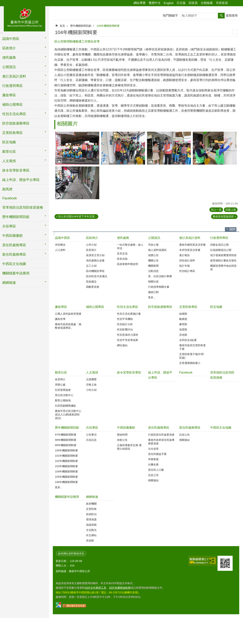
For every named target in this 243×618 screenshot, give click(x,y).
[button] (77, 148)
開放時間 (122, 434)
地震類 (183, 329)
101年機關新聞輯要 (66, 455)
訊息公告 (153, 475)
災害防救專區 (188, 306)
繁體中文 (155, 3)
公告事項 (91, 434)
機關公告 (153, 260)
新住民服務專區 (189, 427)
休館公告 (122, 439)
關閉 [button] (232, 229)
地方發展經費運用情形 (223, 255)
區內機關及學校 (95, 271)
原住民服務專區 (158, 427)
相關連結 (153, 480)
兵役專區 (92, 427)
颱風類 (183, 318)
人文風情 (92, 372)
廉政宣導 (60, 318)
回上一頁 (216, 209)
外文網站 (91, 535)
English (169, 3)
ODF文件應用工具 (95, 587)
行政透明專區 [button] (12, 86)
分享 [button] (232, 3)
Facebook (9, 198)
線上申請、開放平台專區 (21, 180)
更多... (152, 297)
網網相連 (92, 496)
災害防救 (91, 508)
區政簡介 (92, 237)
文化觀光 (91, 529)
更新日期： (62, 561)
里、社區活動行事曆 (160, 276)
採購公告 (153, 255)
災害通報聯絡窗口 (189, 362)
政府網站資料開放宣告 (71, 553)
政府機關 (91, 503)
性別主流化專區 (127, 306)
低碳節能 (91, 524)
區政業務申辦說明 (127, 264)
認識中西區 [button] (10, 39)
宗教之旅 (91, 384)
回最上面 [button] (230, 209)
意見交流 (122, 253)
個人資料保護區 (157, 249)
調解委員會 (92, 286)
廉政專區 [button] (9, 95)
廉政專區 (61, 306)
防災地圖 (9, 142)
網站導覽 (140, 3)
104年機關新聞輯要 (108, 25)
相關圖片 (67, 124)
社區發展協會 (63, 389)
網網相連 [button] (9, 283)
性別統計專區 (187, 271)
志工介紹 (91, 265)
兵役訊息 (91, 439)
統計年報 (184, 265)
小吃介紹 (91, 389)
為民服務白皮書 (95, 260)
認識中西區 (62, 237)
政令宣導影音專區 (15, 170)
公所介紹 (91, 244)
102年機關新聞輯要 (66, 460)
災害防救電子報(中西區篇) (191, 356)
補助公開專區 (12, 104)
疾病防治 (91, 514)
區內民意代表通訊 (96, 276)
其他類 (183, 334)
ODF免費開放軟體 (119, 587)
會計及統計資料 (189, 237)
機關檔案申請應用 (15, 273)
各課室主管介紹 (95, 255)
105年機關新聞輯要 (66, 476)
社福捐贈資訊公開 (220, 249)
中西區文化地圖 (14, 264)
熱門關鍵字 (170, 15)
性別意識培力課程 (127, 334)
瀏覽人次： (62, 565)
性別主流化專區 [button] (14, 114)
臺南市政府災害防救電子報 (192, 347)
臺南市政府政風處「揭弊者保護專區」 (68, 326)
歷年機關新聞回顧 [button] (15, 217)
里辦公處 (60, 384)
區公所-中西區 (24, 18)
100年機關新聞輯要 (66, 450)
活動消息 (153, 271)
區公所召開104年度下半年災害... (77, 216)
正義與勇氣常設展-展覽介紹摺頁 (129, 447)
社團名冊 (153, 464)
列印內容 (235, 32)
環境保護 (91, 519)
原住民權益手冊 (157, 454)
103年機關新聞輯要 (66, 466)
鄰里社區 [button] (9, 151)
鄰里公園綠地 (63, 400)
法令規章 (153, 448)
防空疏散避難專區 (15, 123)
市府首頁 (222, 3)
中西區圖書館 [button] (12, 236)
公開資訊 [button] (9, 67)
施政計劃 (153, 292)
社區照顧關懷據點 (65, 405)
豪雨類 (183, 324)
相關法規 (153, 281)
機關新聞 (153, 265)
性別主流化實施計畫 (129, 313)
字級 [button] (238, 3)
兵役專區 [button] (9, 226)
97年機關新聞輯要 (65, 434)
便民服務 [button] (9, 57)
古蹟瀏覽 (91, 379)
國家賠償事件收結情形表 (223, 267)
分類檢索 (207, 3)
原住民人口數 (156, 469)
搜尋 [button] (221, 15)
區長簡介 (91, 249)
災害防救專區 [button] (12, 133)
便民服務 (123, 237)
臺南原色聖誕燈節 (223, 216)
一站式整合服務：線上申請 (130, 246)
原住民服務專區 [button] (14, 245)
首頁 (62, 25)
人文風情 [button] (9, 161)
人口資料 (60, 249)
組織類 (183, 313)
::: (4, 2)
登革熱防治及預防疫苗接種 (22, 207)
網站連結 (122, 345)
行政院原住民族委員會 (161, 434)
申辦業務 (153, 459)
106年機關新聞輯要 (66, 482)
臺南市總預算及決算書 (192, 244)
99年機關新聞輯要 (65, 445)
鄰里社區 (61, 372)
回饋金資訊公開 (219, 244)
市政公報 (153, 244)
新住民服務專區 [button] (14, 254)
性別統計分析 (125, 324)
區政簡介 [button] (9, 48)
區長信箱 (122, 258)
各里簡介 (60, 379)
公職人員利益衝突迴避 (68, 313)
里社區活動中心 (64, 395)
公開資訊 (154, 237)
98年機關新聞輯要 (65, 439)
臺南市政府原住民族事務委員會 (161, 441)
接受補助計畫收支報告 (223, 260)
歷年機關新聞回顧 (80, 25)
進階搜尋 (232, 15)
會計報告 (184, 255)
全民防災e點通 (188, 340)
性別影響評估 (125, 329)
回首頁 (193, 3)
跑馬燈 (7, 189)
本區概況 (60, 244)
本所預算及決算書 (189, 249)
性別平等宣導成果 (127, 340)
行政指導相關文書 (158, 286)
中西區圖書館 (126, 427)
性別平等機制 (125, 318)
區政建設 (91, 281)
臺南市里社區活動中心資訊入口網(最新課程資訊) (68, 414)
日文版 (181, 3)
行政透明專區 (219, 237)
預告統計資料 (187, 260)
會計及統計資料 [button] (14, 76)
